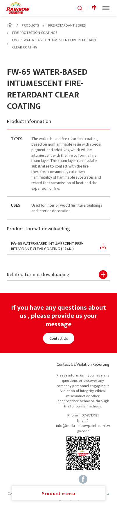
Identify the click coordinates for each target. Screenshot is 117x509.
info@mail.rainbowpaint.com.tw (83, 425)
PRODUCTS (30, 25)
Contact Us (58, 338)
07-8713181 (90, 415)
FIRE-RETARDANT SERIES (67, 25)
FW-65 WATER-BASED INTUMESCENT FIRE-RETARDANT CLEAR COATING (54, 43)
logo (18, 8)
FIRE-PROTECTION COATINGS (34, 32)
